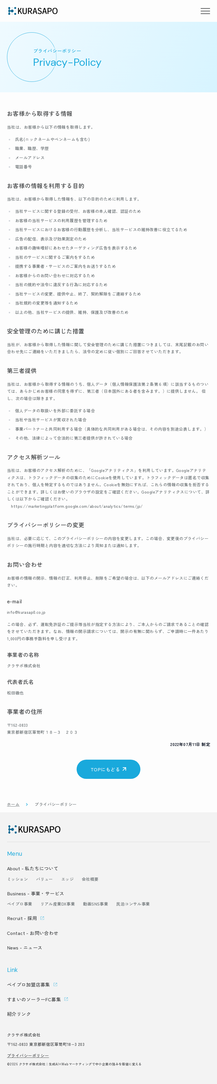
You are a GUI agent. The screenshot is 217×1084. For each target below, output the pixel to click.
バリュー (44, 879)
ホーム (13, 804)
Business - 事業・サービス (35, 893)
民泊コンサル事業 (133, 904)
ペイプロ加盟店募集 (28, 984)
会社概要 (90, 879)
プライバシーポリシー (28, 1055)
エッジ (67, 879)
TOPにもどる (105, 769)
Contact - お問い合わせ (33, 932)
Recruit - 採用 (22, 918)
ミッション (17, 879)
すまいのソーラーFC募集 (34, 999)
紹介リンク (19, 1013)
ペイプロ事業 (19, 904)
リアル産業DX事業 (57, 904)
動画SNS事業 (95, 904)
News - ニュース (25, 947)
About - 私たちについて (32, 868)
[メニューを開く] (205, 11)
